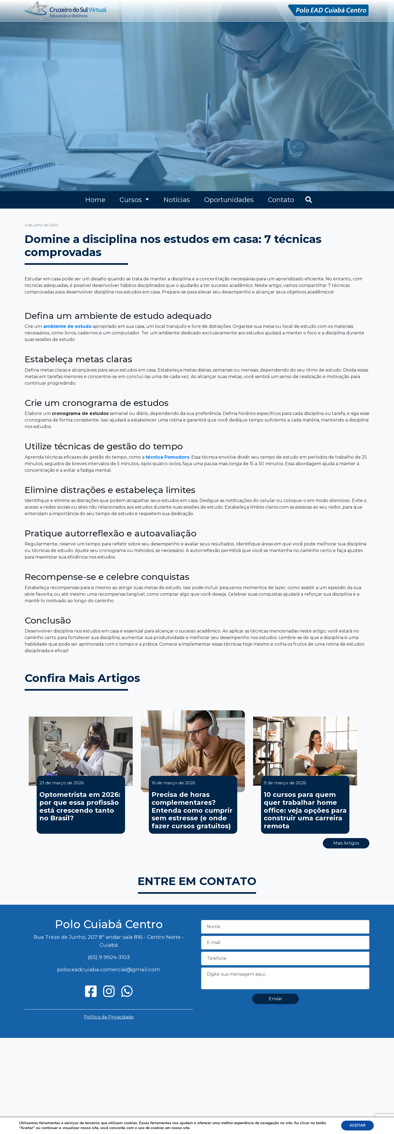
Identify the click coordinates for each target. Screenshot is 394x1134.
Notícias (176, 200)
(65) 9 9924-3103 (109, 957)
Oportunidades (229, 200)
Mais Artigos (346, 843)
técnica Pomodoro (167, 457)
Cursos (131, 200)
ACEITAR (357, 1125)
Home (95, 200)
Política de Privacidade (109, 1017)
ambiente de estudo (67, 326)
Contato (281, 200)
